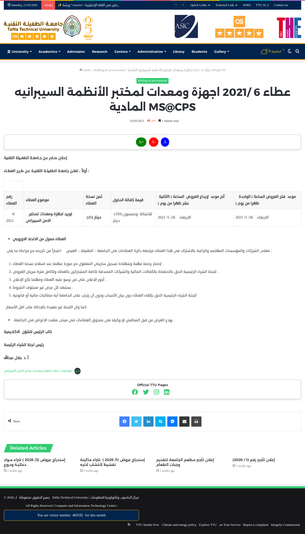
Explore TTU (208, 525)
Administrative (150, 51)
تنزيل (77, 371)
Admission (76, 51)
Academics (48, 51)
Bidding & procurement (109, 70)
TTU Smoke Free (147, 525)
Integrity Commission (285, 525)
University (18, 51)
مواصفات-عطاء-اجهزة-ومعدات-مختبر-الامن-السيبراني (38, 371)
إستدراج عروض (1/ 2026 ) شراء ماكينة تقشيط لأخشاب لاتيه (112, 462)
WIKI (247, 5)
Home (85, 70)
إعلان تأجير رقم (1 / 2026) (254, 459)
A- (153, 142)
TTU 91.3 (262, 5)
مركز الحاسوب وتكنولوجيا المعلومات (114, 497)
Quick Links (198, 5)
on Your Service (229, 525)
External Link (225, 5)
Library (178, 51)
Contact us (281, 5)
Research (99, 51)
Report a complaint (255, 525)
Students (199, 51)
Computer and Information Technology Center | (85, 505)
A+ (141, 142)
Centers (121, 51)
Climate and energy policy (179, 525)
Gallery (220, 51)
